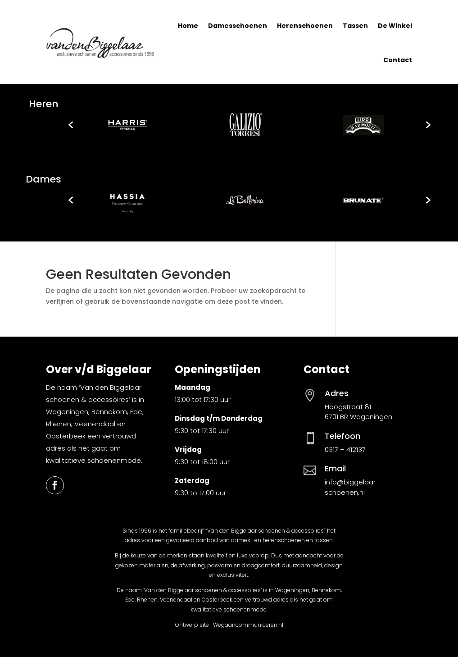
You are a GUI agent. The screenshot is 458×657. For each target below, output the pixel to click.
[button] (70, 125)
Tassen (355, 25)
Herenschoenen (305, 25)
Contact (397, 59)
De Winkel (395, 25)
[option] (127, 125)
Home (188, 25)
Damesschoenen (237, 25)
